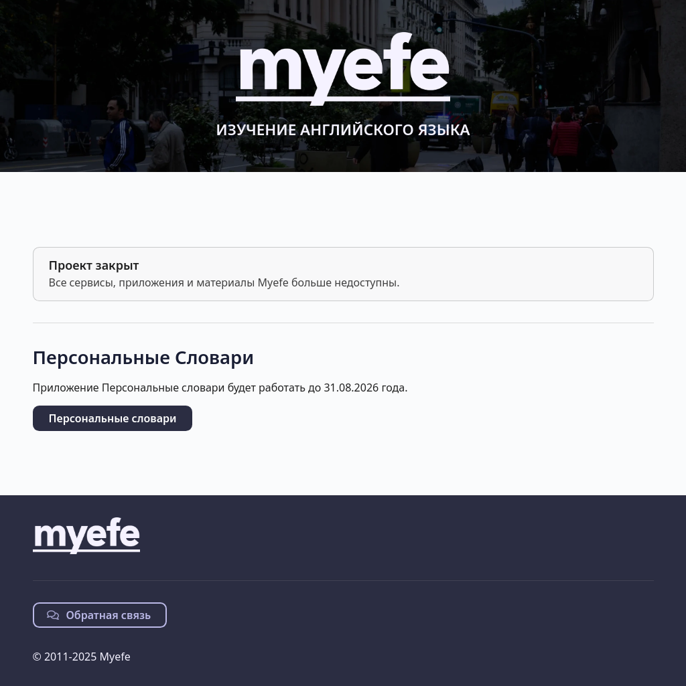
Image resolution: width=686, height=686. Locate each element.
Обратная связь (99, 615)
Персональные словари (113, 418)
